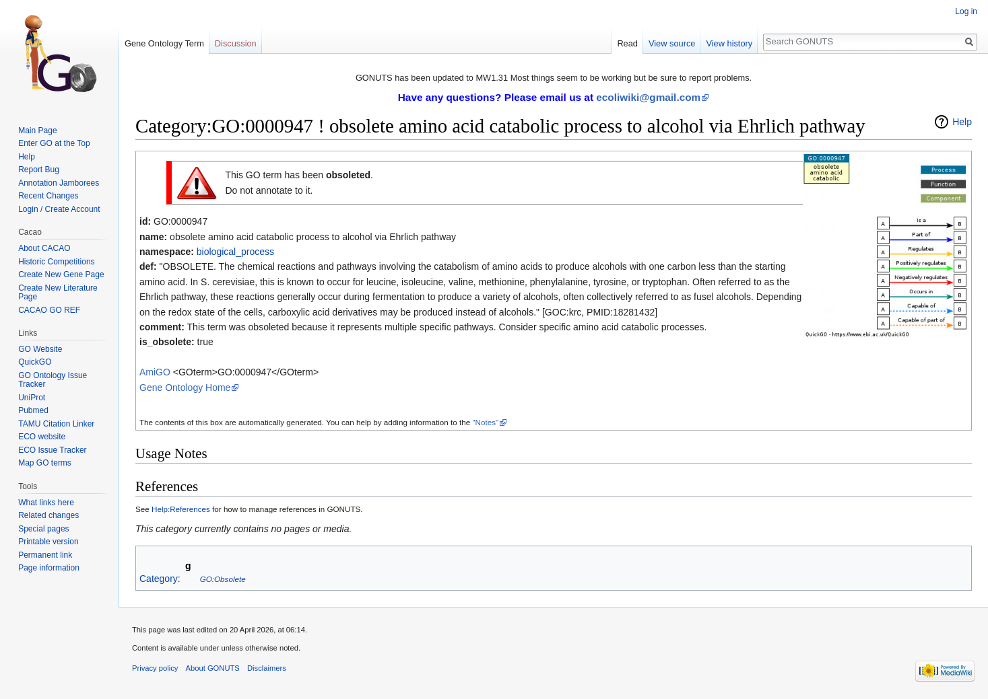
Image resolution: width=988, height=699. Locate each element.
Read (627, 43)
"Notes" (485, 422)
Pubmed (33, 410)
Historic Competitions (56, 261)
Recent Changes (48, 195)
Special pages (43, 529)
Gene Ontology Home (184, 387)
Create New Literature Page (57, 292)
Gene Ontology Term (164, 43)
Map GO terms (44, 463)
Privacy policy (155, 668)
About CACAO (44, 248)
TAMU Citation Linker (56, 424)
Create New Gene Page (61, 274)
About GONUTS (213, 668)
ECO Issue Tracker (52, 450)
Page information (48, 568)
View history (729, 43)
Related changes (48, 515)
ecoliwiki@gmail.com (648, 97)
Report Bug (38, 169)
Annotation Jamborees (58, 183)
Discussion (236, 43)
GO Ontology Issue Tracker (52, 380)
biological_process (235, 251)
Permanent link (45, 555)
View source (672, 43)
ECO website (41, 436)
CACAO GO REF (49, 310)
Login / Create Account (59, 209)
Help (962, 121)
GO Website (40, 349)
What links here (46, 502)
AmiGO (154, 372)
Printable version (48, 541)
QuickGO (34, 362)
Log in (966, 11)
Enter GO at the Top (54, 143)
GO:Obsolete (223, 579)
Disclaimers (266, 668)
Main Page (37, 130)
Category (158, 578)
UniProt (31, 397)
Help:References (181, 509)
